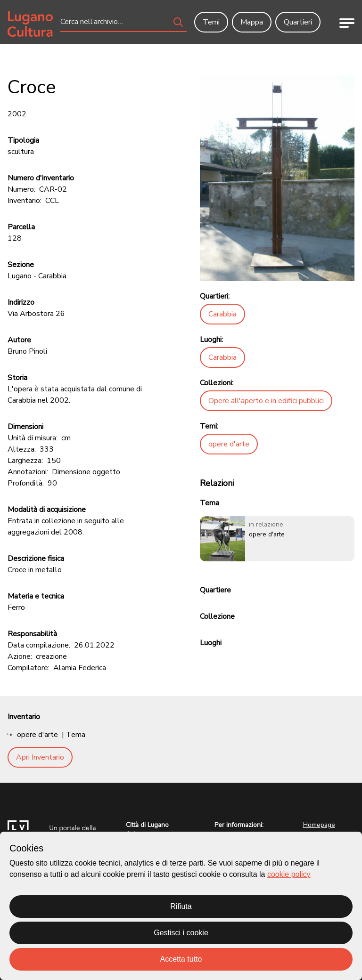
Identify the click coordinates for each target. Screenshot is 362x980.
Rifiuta (180, 906)
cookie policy (289, 874)
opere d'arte (228, 444)
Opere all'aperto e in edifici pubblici (266, 401)
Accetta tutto (181, 959)
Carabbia (222, 314)
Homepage (319, 824)
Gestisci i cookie (181, 933)
